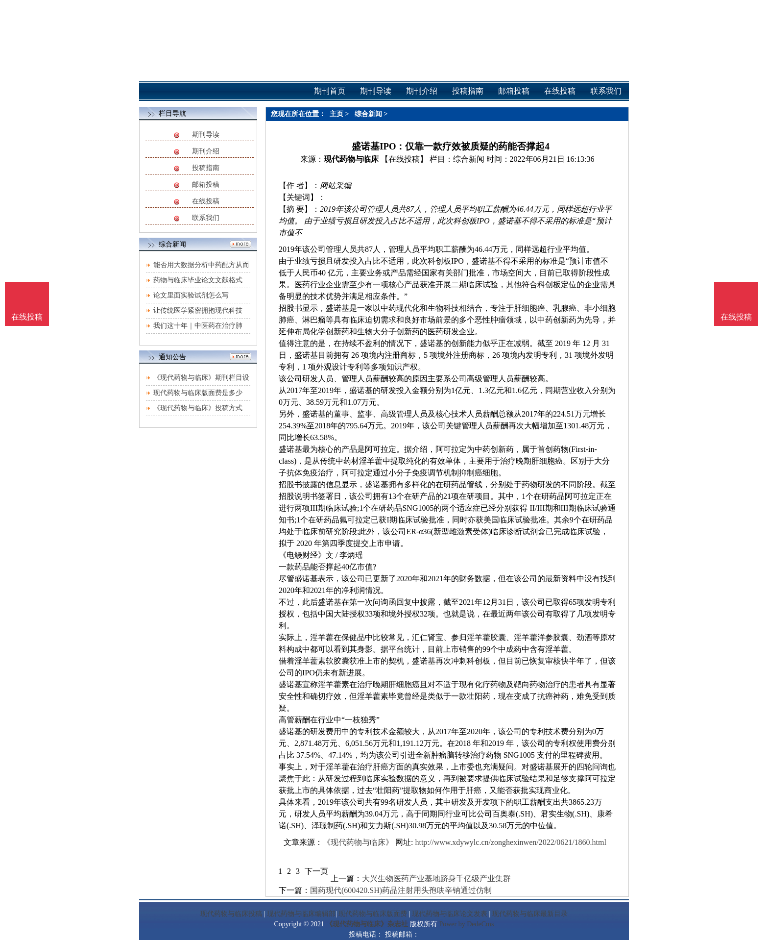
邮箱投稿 (205, 184)
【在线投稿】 (404, 159)
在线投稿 (205, 201)
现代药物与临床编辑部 (301, 913)
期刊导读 (205, 134)
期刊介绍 (205, 151)
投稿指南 (205, 168)
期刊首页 (329, 91)
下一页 (316, 871)
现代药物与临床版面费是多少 (197, 392)
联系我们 (205, 218)
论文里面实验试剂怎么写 (191, 295)
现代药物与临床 (351, 159)
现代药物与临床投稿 (231, 913)
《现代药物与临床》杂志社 (367, 924)
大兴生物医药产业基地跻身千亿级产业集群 (436, 878)
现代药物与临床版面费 (372, 913)
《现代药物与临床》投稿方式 (197, 408)
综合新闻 (368, 114)
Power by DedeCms (466, 924)
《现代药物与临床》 (358, 842)
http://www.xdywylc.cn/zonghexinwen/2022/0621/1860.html (510, 842)
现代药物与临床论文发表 (449, 913)
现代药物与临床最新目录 (530, 913)
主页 (336, 114)
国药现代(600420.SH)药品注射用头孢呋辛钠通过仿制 (401, 890)
